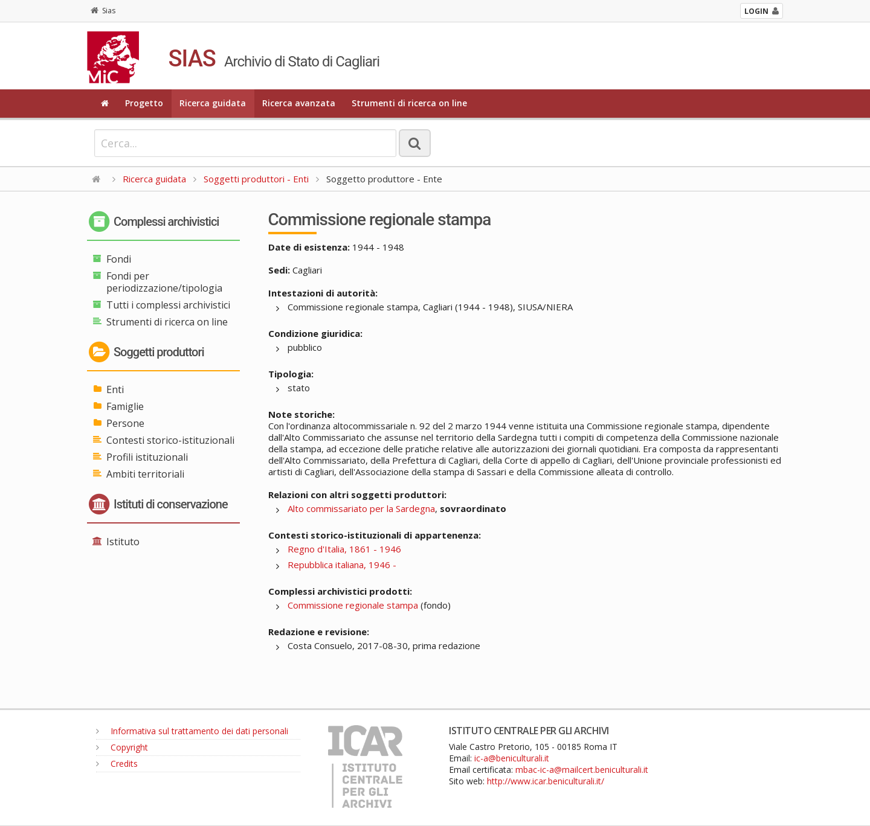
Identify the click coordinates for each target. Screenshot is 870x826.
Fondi (118, 259)
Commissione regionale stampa (353, 605)
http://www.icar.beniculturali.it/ (545, 781)
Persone (125, 423)
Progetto (144, 103)
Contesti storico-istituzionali (170, 440)
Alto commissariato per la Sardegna (361, 508)
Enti (115, 389)
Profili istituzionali (147, 457)
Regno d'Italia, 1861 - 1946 (344, 549)
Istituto (123, 541)
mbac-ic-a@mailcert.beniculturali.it (581, 769)
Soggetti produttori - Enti (256, 179)
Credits (117, 763)
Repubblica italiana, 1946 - (342, 565)
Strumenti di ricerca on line (409, 103)
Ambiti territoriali (145, 474)
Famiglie (125, 406)
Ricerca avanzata (298, 103)
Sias (103, 10)
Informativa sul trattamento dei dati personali (192, 731)
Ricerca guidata (212, 103)
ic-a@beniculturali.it (511, 758)
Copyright (122, 747)
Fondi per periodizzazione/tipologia (164, 282)
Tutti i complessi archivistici (168, 305)
